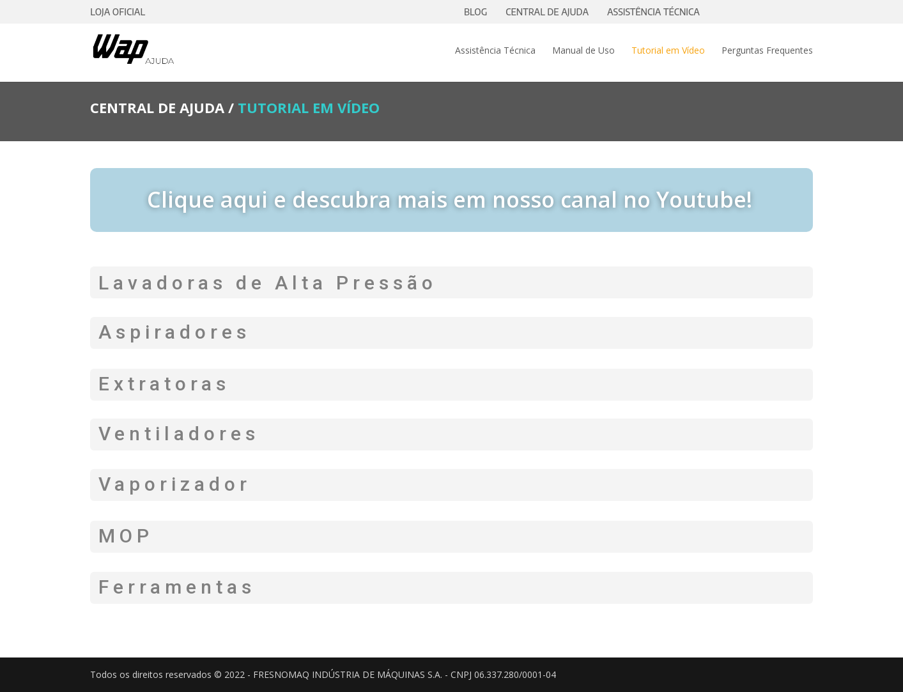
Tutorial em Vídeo (668, 51)
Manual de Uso (583, 51)
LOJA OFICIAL (117, 11)
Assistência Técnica (495, 51)
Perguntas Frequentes (767, 51)
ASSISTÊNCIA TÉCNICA (653, 11)
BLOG (475, 11)
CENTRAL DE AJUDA (547, 11)
